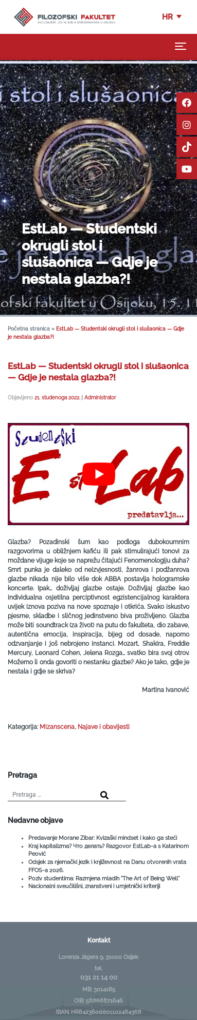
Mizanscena (57, 726)
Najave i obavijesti (104, 726)
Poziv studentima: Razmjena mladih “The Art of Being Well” (104, 878)
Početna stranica (29, 328)
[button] (172, 17)
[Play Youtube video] (98, 474)
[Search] (104, 795)
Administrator (100, 397)
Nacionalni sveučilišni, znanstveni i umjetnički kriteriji (94, 886)
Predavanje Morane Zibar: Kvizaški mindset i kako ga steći (102, 838)
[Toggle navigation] (180, 46)
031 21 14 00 (98, 977)
